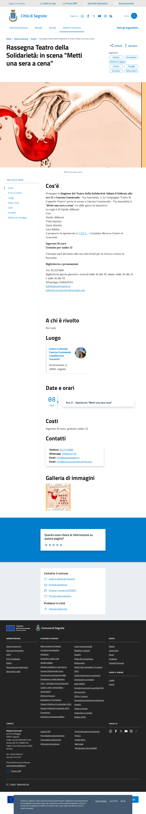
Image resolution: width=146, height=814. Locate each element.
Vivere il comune (21, 38)
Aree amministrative (15, 650)
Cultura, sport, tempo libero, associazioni (51, 689)
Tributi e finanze (81, 708)
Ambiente (44, 654)
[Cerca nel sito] (134, 16)
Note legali (79, 744)
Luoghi (111, 680)
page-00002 (79, 683)
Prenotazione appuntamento (52, 735)
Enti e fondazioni (13, 658)
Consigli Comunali (116, 663)
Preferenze (101, 801)
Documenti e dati (13, 671)
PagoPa (77, 654)
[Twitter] (93, 16)
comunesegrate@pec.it (16, 765)
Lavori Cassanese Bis (83, 646)
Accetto (114, 801)
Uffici (8, 654)
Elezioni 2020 (80, 717)
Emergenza (45, 712)
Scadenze (113, 658)
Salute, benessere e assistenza (87, 675)
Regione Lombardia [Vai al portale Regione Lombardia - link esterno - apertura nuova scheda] (17, 3)
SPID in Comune (81, 696)
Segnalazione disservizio (50, 739)
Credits (13, 784)
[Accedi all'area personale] (124, 3)
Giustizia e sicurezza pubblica (52, 716)
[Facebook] (87, 16)
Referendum (79, 663)
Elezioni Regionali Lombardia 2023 (54, 708)
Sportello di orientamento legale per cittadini (89, 702)
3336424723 (69, 454)
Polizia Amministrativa (83, 658)
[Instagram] (104, 16)
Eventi (33, 38)
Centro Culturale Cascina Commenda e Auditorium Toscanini (60, 354)
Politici (9, 663)
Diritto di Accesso (47, 695)
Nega (123, 801)
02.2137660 (66, 450)
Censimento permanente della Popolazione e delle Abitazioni (53, 677)
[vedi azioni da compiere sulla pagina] (130, 45)
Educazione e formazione (50, 699)
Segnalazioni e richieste (84, 679)
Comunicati (113, 650)
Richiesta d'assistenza (49, 744)
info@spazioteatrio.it (58, 286)
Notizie (112, 646)
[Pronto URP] (69, 3)
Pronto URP (13, 771)
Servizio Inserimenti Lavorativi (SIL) (89, 688)
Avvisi (111, 654)
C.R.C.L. (82, 233)
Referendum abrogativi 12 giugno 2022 (88, 669)
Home (8, 38)
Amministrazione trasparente (87, 731)
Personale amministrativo (17, 667)
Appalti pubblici (46, 662)
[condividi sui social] (115, 45)
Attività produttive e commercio (53, 667)
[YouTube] (98, 16)
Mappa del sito (23, 784)
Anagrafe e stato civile (49, 658)
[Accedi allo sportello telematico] (95, 3)
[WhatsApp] (81, 16)
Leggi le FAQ (45, 731)
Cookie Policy (80, 739)
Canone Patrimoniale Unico (51, 671)
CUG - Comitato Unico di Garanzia (54, 683)
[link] (58, 286)
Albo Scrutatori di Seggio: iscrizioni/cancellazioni (50, 648)
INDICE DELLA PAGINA (21, 180)
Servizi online (79, 692)
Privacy (78, 735)
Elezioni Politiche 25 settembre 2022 (55, 704)
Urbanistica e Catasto (83, 712)
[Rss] (110, 16)
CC (7, 784)
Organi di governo (13, 646)
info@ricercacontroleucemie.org (65, 290)
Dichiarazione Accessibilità (86, 748)
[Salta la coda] (48, 3)
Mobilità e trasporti (82, 650)
